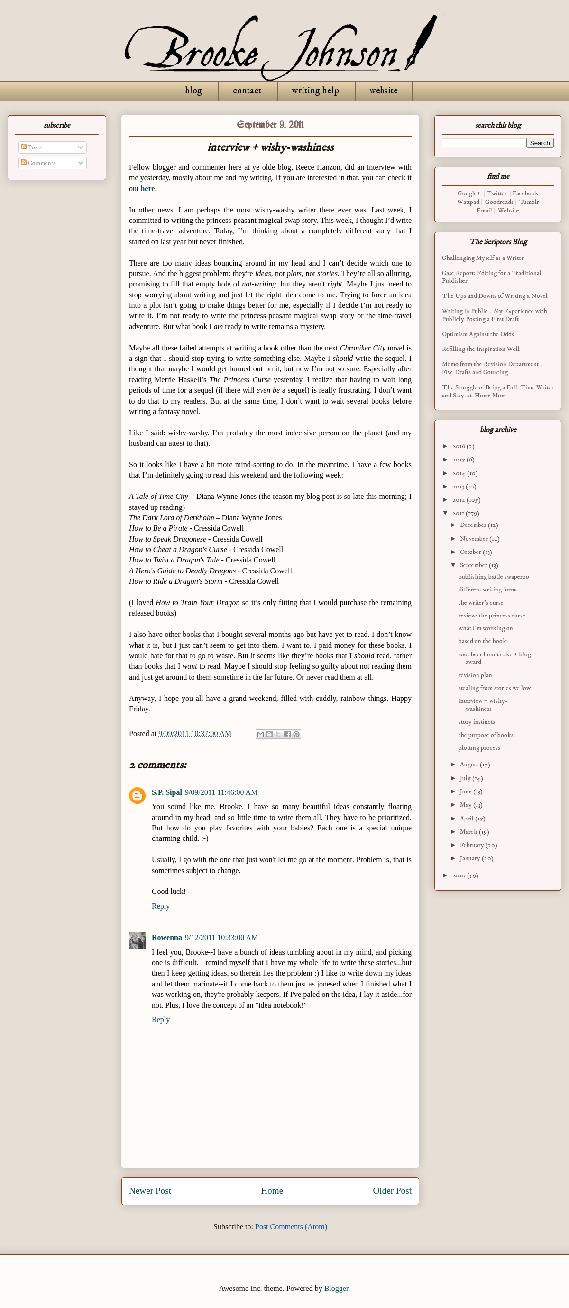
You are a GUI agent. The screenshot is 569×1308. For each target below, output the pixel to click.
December (474, 525)
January (471, 858)
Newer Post (150, 1191)
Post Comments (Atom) (291, 1227)
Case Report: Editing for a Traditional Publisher (491, 277)
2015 (459, 459)
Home (272, 1191)
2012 (459, 500)
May (466, 805)
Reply (161, 906)
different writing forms (488, 589)
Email (484, 210)
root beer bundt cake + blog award (495, 658)
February (473, 845)
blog (193, 91)
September (474, 565)
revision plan (475, 675)
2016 (459, 446)
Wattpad (468, 202)
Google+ (469, 193)
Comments (38, 163)
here (147, 188)
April (467, 818)
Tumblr (529, 202)
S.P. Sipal (167, 792)
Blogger (336, 1288)
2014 (459, 473)
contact (247, 91)
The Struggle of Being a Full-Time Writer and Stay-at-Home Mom (498, 391)
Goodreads (499, 202)
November (474, 538)
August (470, 764)
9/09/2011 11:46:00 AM (221, 792)
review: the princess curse (492, 615)
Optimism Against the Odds (478, 334)
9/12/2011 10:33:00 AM (221, 937)
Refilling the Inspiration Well (481, 349)
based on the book (482, 641)
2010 (459, 875)
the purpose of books (486, 735)
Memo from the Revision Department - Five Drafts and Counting (492, 368)
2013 (459, 486)
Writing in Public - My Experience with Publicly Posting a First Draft (494, 315)
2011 (459, 513)
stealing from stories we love (495, 688)
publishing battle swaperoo (494, 576)
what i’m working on (486, 628)
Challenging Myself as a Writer (483, 258)
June (466, 791)
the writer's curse (481, 603)
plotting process (479, 748)
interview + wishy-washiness (483, 705)
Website (508, 210)
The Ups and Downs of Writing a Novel (495, 296)
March (469, 832)
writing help (315, 91)
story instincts (477, 722)
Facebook (526, 193)
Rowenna (167, 937)
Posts (31, 147)
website (384, 91)
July (466, 778)
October (471, 552)
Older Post (392, 1191)
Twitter (496, 193)
